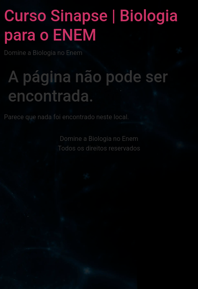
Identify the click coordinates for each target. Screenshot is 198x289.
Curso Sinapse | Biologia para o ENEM (91, 25)
